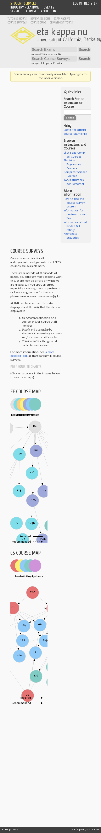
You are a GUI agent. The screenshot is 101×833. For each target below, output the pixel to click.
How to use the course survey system (74, 202)
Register (90, 3)
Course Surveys (17, 22)
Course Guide (38, 22)
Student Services (23, 3)
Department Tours (61, 22)
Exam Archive (62, 18)
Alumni (31, 11)
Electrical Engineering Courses (72, 164)
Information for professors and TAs (75, 214)
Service (15, 11)
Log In (77, 3)
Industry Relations (24, 7)
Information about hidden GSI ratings (75, 226)
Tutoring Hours (17, 18)
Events (49, 7)
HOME (5, 829)
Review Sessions (40, 18)
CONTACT (15, 829)
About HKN (48, 11)
